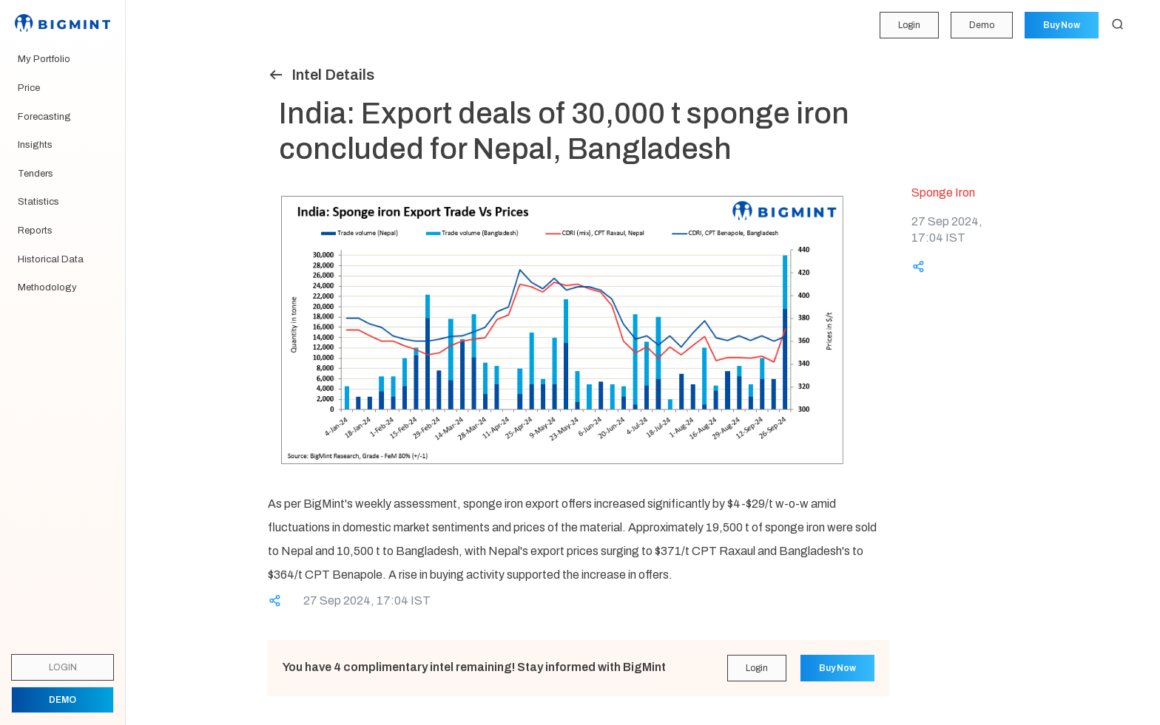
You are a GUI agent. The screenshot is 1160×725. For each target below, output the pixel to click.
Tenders (35, 174)
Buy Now (1061, 25)
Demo (981, 25)
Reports (35, 230)
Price (29, 88)
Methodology (47, 287)
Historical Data (51, 259)
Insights (35, 145)
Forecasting (44, 117)
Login (909, 25)
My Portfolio (44, 59)
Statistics (38, 202)
